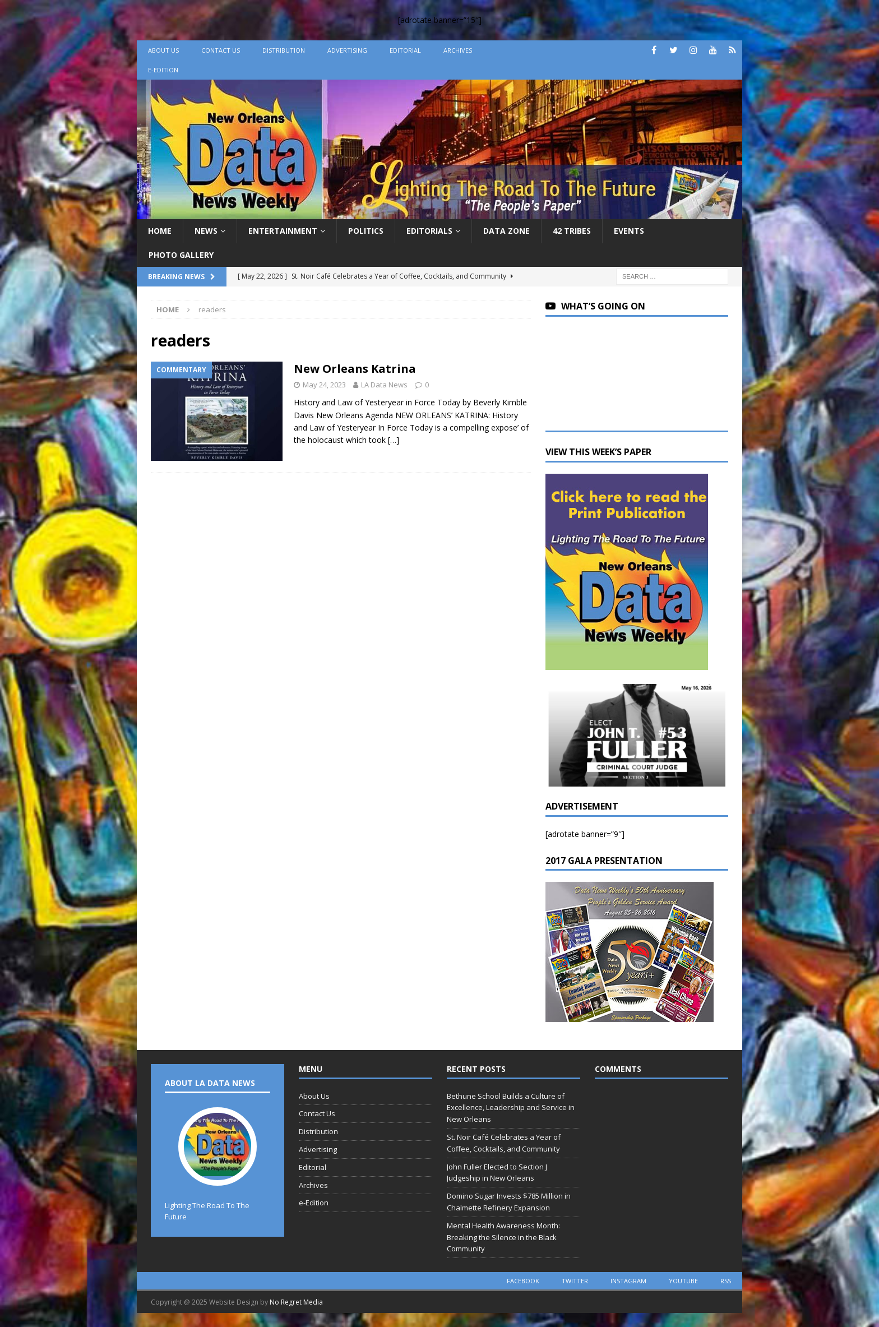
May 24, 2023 (324, 385)
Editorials (429, 230)
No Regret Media (296, 1302)
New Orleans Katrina (355, 368)
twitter (575, 1281)
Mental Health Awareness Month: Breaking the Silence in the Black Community (503, 1237)
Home (160, 230)
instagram (628, 1281)
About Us (163, 50)
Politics (365, 230)
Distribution (283, 50)
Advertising (347, 50)
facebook (523, 1281)
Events (629, 230)
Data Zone (506, 230)
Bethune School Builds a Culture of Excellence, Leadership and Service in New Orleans (511, 1108)
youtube (683, 1281)
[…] (393, 439)
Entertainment (282, 230)
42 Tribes (572, 230)
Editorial (405, 50)
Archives (457, 50)
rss (725, 1281)
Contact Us (220, 50)
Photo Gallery (181, 254)
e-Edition (163, 70)
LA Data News (384, 385)
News (206, 230)
